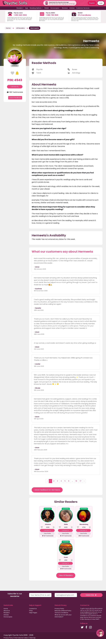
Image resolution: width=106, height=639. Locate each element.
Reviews (65, 8)
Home (8, 28)
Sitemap (33, 638)
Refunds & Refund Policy (63, 611)
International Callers (21, 638)
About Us (7, 611)
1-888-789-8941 (52, 15)
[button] (100, 633)
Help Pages (33, 613)
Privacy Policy (59, 608)
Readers (7, 613)
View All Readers (66, 575)
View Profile (47, 533)
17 (80, 481)
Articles (72, 8)
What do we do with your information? (63, 616)
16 (76, 481)
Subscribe (91, 595)
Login (101, 3)
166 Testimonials (14, 92)
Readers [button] (20, 8)
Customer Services (82, 8)
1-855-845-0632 (20, 15)
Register (92, 3)
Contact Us (33, 608)
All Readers (20, 28)
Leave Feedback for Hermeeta (47, 490)
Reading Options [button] (36, 8)
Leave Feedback (15, 98)
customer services (95, 615)
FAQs (31, 611)
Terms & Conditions (61, 613)
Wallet (46, 8)
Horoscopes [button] (54, 8)
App (26, 8)
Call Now (15, 87)
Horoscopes (8, 617)
